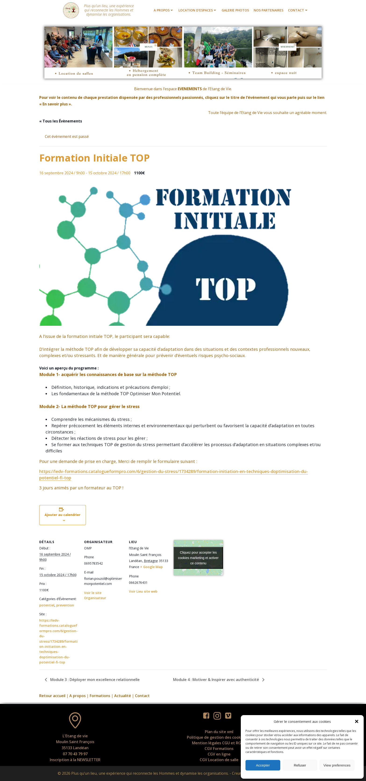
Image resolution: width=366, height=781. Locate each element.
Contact (298, 10)
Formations (100, 696)
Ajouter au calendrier (62, 515)
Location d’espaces (197, 10)
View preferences (337, 765)
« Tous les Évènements (60, 121)
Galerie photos (235, 10)
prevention (65, 605)
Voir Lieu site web (143, 592)
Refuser (300, 765)
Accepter (263, 765)
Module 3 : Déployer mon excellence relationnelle (94, 680)
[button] (356, 721)
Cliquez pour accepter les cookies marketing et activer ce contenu (198, 558)
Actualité (122, 696)
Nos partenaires (268, 10)
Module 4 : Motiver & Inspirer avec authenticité (216, 680)
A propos (164, 10)
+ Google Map (151, 567)
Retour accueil (52, 696)
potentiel (46, 605)
